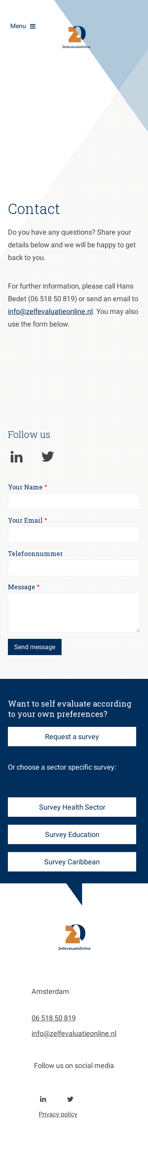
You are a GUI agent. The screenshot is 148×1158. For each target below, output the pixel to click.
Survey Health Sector (72, 807)
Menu (18, 26)
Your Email (25, 520)
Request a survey (72, 736)
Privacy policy (58, 1114)
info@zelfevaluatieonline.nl (50, 311)
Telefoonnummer (35, 553)
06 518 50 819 (54, 1018)
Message (21, 587)
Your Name (25, 487)
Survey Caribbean (72, 862)
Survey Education (72, 834)
